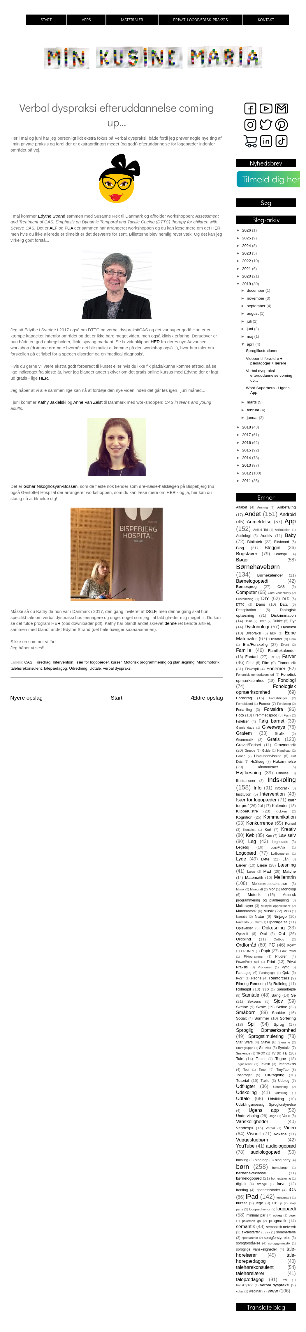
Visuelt (254, 1133)
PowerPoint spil (247, 961)
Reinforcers (279, 978)
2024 (247, 245)
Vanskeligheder (252, 1121)
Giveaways (273, 727)
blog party (283, 1160)
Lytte (265, 859)
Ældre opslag (207, 698)
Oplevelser (244, 928)
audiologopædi (265, 1152)
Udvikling (276, 1099)
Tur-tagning (274, 1075)
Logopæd (246, 853)
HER (215, 228)
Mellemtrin (285, 877)
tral (285, 1280)
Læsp (251, 871)
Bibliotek (254, 542)
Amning (262, 507)
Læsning (287, 864)
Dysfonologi (257, 626)
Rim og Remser (250, 983)
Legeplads (280, 842)
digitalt (241, 1184)
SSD (265, 989)
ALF (53, 228)
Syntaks (284, 1048)
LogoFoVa (278, 847)
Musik (268, 911)
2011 (247, 481)
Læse (262, 865)
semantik (245, 1226)
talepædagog (55, 668)
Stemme (284, 1042)
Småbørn (246, 1012)
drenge (262, 1184)
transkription (244, 1285)
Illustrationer (245, 781)
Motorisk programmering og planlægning (159, 662)
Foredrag (43, 662)
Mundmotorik (208, 662)
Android (287, 514)
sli (268, 1232)
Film (266, 663)
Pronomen (265, 967)
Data (284, 604)
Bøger (242, 559)
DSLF (151, 611)
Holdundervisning (268, 756)
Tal (284, 1053)
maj (250, 336)
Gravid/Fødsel (248, 745)
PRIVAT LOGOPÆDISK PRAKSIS (200, 19)
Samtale (250, 994)
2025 (247, 238)
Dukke (278, 621)
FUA (69, 228)
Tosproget (244, 1075)
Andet (253, 513)
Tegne (280, 1059)
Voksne (280, 1134)
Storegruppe (244, 1048)
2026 (247, 230)
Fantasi (251, 657)
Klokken (281, 811)
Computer (246, 592)
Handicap (284, 750)
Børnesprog (246, 586)
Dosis (248, 621)
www (273, 1290)
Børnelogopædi (252, 581)
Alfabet (241, 507)
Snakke (278, 1013)
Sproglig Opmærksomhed (266, 1030)
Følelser (242, 721)
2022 (247, 261)
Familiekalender (282, 650)
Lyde (241, 858)
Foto (240, 715)
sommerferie (286, 1232)
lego (259, 1203)
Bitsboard (281, 542)
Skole (261, 1007)
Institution (243, 794)
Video (290, 1127)
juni (250, 329)
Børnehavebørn (258, 566)
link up (277, 1203)
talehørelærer (250, 1273)
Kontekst (249, 829)
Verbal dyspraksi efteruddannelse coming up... (269, 375)
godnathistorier (268, 1190)
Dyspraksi (253, 633)
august (253, 313)
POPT (291, 945)
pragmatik (277, 1221)
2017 (247, 435)
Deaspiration (246, 610)
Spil (252, 1024)
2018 (247, 427)
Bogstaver (246, 553)
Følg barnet (271, 720)
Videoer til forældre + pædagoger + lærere (266, 360)
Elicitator (275, 639)
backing (242, 1160)
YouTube (245, 1145)
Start (116, 698)
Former (264, 704)
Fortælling (244, 710)
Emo (292, 639)
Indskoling (282, 779)
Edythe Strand (51, 216)
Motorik (254, 894)
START (46, 19)
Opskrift (242, 934)
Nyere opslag (26, 698)
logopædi (286, 1208)
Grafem (244, 733)
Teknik (265, 1064)
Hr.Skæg (257, 762)
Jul (260, 805)
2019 (247, 284)
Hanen (240, 756)
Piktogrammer (253, 956)
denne (171, 623)
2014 (247, 458)
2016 (247, 442)
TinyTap (282, 1070)
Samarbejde (286, 989)
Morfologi (288, 889)
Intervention (63, 662)
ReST (240, 978)
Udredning (78, 668)
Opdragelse (277, 922)
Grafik (279, 734)
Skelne (242, 1007)
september (257, 306)
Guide (266, 750)
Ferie (250, 663)
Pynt (285, 967)
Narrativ (241, 916)
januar (253, 417)
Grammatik (244, 740)
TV (273, 1053)
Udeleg (283, 1081)
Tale (239, 1059)
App (290, 521)
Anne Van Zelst (87, 402)
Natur (259, 916)
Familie (243, 650)
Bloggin (272, 547)
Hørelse (282, 773)
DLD (285, 599)
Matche (289, 871)
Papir (265, 951)
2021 (247, 268)
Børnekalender (270, 575)
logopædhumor (259, 1209)
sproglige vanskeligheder (256, 1249)
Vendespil (244, 1128)
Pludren (281, 956)
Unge (272, 1116)
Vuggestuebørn (252, 1139)
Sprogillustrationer (262, 350)
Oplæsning (273, 927)
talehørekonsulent (26, 668)
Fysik (287, 715)
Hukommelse (284, 761)
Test (246, 1069)
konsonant (284, 1197)
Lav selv (287, 835)
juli (250, 321)
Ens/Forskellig (255, 644)
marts (252, 402)
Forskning (284, 703)
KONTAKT (266, 19)
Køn (268, 836)
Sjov (278, 1001)
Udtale (95, 668)
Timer (263, 1069)
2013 (247, 465)
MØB (287, 911)
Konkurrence (259, 823)
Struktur (265, 1048)
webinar (255, 1291)
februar (254, 410)
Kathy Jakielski (52, 402)
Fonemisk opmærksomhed (255, 674)
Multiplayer (244, 906)
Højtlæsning (248, 772)
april (251, 344)
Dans (260, 604)
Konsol (290, 823)
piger (292, 1215)
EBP (273, 633)
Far (272, 657)
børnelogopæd (249, 1178)
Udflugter (245, 1086)
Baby (290, 535)
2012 (247, 473)
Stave (265, 1042)
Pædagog (244, 973)
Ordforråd (246, 944)
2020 (247, 276)
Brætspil (281, 554)
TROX (260, 1053)
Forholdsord (244, 703)
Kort (268, 830)
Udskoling (246, 1092)
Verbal (270, 1128)
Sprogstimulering (266, 1036)
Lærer (241, 865)
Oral (263, 934)
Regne (256, 978)
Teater (261, 1059)
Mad (267, 871)
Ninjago (280, 916)
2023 (247, 253)
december (256, 290)
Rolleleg (280, 983)
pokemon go (251, 1221)
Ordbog (279, 939)
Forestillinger (278, 698)
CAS (28, 662)
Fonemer (275, 668)
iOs (292, 1189)
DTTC (240, 604)
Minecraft (256, 889)
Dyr (293, 621)
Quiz (286, 973)
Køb (250, 835)
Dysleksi (288, 627)
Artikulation (282, 529)
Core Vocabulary (279, 593)
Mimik (240, 889)
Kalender (280, 805)
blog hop (261, 1160)
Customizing (244, 599)
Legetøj (242, 847)
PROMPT (248, 951)
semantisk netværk (281, 1227)
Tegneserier (244, 1064)
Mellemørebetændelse (269, 884)
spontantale (250, 1237)
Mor (272, 889)
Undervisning (247, 1116)
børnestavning (281, 1178)
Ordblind (243, 939)
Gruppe (250, 750)
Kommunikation (279, 816)
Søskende (243, 1053)
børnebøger (280, 1167)
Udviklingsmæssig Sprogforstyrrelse (266, 1104)
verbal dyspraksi (117, 668)
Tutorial (242, 1080)
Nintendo (242, 922)
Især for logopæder (92, 662)
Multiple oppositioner (275, 906)
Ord (281, 933)
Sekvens (254, 1002)
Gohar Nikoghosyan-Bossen (51, 486)
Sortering (288, 1018)
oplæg (277, 1215)
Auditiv (266, 535)
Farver (289, 656)
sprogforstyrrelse (277, 1238)
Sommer (261, 1018)
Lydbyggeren (280, 853)
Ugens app (264, 1110)
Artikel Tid (260, 529)
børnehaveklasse (251, 1173)
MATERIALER (132, 19)
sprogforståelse (248, 1243)
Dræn (262, 621)
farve (281, 1184)
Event (285, 644)
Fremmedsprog (265, 715)
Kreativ (288, 829)
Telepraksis (287, 1064)
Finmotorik (286, 663)
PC (271, 944)
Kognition (244, 817)
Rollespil (243, 989)
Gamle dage (245, 727)
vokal (239, 1291)
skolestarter (251, 1232)
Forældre (273, 709)
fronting (242, 1190)
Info (257, 787)
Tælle (265, 1081)
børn (242, 1166)
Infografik (282, 788)
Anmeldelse (259, 521)
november (256, 298)
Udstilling (281, 1093)
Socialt (241, 1018)
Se (293, 995)
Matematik (254, 877)
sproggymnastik (279, 1243)
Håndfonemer (267, 767)
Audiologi (243, 536)
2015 (247, 450)
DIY (265, 598)
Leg (252, 841)
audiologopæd (281, 1145)
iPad (252, 1196)
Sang (276, 995)
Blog (240, 548)
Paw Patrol (288, 951)
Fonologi (287, 680)
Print (271, 961)
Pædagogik (267, 972)
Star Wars (244, 1042)
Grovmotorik (285, 745)
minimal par (256, 1215)
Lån (286, 859)
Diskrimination (283, 615)
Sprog (279, 1024)
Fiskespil (251, 669)
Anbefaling (286, 507)
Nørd (257, 922)
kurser (116, 662)
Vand (286, 1116)
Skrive (281, 1007)
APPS (86, 19)
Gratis (273, 739)
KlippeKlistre (247, 811)
